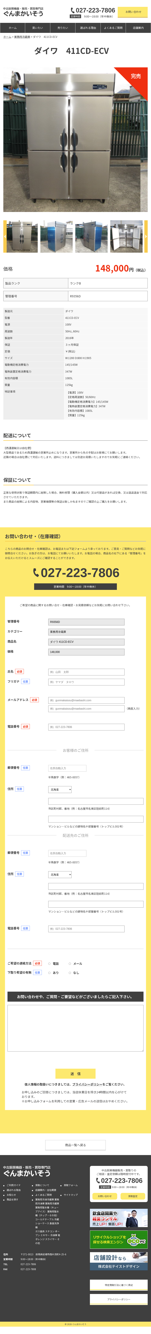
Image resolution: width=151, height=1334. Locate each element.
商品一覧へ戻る (75, 1145)
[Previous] (5, 236)
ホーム (13, 28)
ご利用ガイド (14, 1185)
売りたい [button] (62, 28)
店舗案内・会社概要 (45, 1190)
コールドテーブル (44, 1219)
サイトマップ (71, 1194)
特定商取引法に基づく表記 (119, 1285)
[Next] (146, 236)
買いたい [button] (37, 28)
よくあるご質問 (113, 28)
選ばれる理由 (88, 28)
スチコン (49, 1231)
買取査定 (133, 1196)
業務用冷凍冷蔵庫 (44, 1199)
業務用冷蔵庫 (52, 1203)
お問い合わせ (134, 12)
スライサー (51, 1239)
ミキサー (45, 1235)
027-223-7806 (92, 10)
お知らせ (11, 1194)
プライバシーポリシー (87, 1084)
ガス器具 (40, 1231)
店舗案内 (138, 28)
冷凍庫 (53, 1235)
